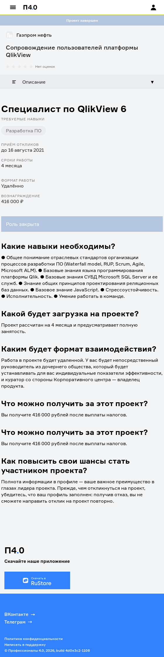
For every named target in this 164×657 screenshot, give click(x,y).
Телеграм (18, 622)
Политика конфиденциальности (33, 638)
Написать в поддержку (25, 644)
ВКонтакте (20, 614)
